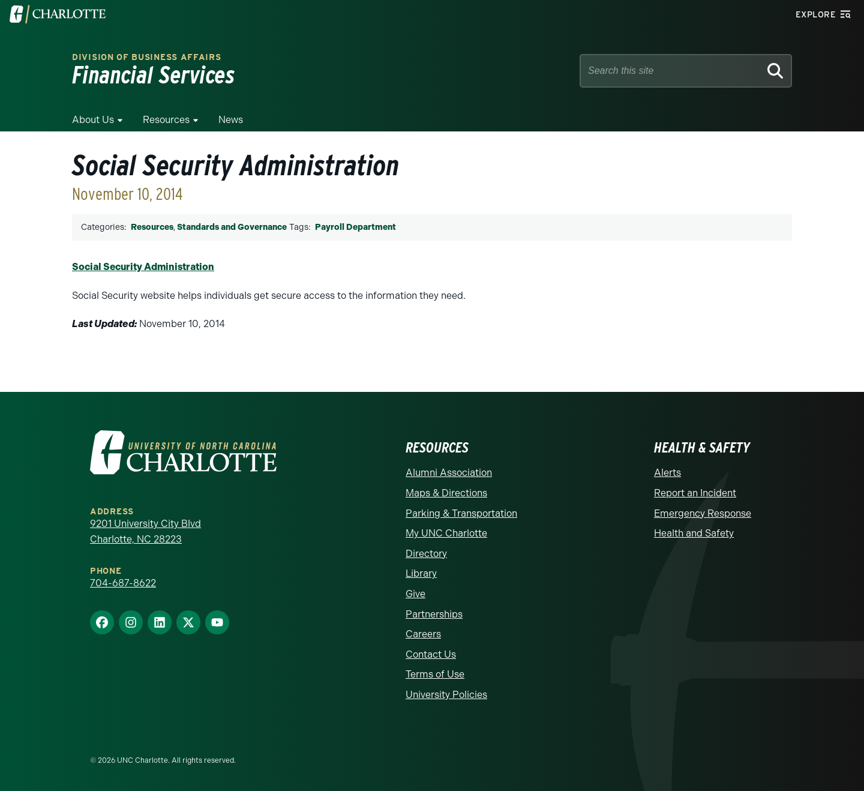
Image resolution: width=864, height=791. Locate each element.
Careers (423, 634)
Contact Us (431, 654)
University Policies (446, 694)
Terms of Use (435, 674)
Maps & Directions (446, 493)
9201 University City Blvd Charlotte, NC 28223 (145, 531)
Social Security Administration (143, 266)
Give (415, 594)
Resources (166, 119)
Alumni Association (449, 472)
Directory (426, 553)
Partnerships (434, 614)
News (230, 119)
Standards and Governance (232, 227)
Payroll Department (355, 227)
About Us (93, 119)
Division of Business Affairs (146, 57)
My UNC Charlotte (446, 533)
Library (421, 573)
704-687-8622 (123, 583)
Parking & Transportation (461, 513)
